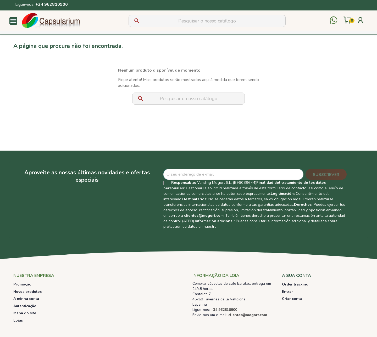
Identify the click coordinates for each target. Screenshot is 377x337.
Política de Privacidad (237, 226)
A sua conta (296, 275)
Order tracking (295, 284)
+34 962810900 (51, 4)
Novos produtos (27, 291)
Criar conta (292, 298)
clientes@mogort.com (204, 215)
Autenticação (24, 306)
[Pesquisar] (207, 21)
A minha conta (26, 298)
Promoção (22, 284)
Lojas (18, 320)
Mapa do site (24, 313)
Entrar (287, 291)
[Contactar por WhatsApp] (333, 21)
